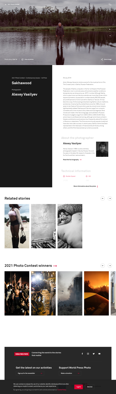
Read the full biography (71, 159)
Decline (89, 387)
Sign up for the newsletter (26, 373)
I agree (78, 387)
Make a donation (66, 373)
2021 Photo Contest (13, 4)
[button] (103, 198)
